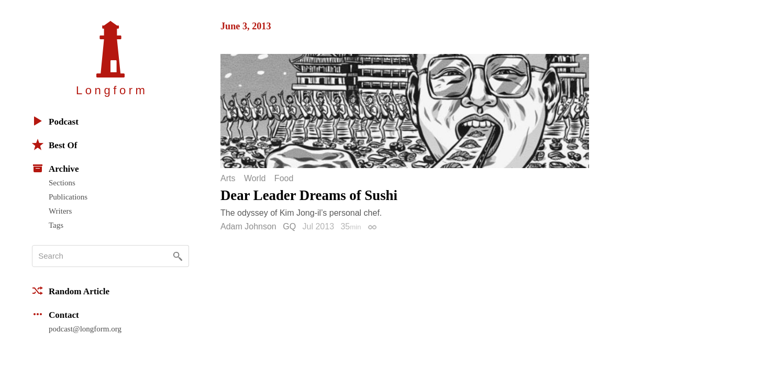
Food (283, 178)
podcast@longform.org (85, 329)
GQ (289, 226)
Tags (56, 225)
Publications (68, 197)
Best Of (54, 144)
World (255, 178)
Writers (60, 211)
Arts (227, 178)
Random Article (70, 290)
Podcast (55, 121)
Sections (62, 183)
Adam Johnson (248, 226)
